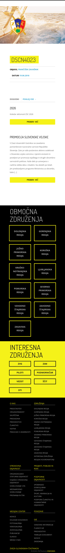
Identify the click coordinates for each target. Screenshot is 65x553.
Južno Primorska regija (44, 415)
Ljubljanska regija (42, 428)
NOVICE (37, 538)
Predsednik (15, 418)
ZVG (20, 363)
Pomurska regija (41, 431)
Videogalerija (16, 526)
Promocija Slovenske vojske (29, 137)
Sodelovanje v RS (17, 486)
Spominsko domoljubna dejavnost (40, 487)
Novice (13, 516)
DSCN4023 (23, 59)
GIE (35, 519)
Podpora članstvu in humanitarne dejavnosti (43, 502)
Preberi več (32, 122)
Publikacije (15, 533)
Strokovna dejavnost (15, 467)
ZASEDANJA (38, 541)
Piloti (20, 372)
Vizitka (13, 428)
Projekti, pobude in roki (43, 467)
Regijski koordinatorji (44, 459)
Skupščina (14, 415)
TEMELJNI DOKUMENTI (43, 535)
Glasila (13, 536)
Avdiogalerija (16, 530)
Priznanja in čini (17, 495)
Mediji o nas (15, 540)
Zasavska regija (41, 453)
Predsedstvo (15, 422)
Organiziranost (17, 412)
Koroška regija (41, 418)
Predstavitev (15, 408)
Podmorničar (45, 372)
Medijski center (17, 511)
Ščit (45, 381)
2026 (13, 108)
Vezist (20, 381)
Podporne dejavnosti (39, 478)
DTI (20, 390)
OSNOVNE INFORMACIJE (43, 525)
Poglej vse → (29, 99)
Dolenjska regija (41, 408)
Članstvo (14, 425)
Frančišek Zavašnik (24, 69)
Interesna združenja (43, 456)
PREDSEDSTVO (40, 531)
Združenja (39, 403)
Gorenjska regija (41, 412)
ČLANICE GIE (39, 528)
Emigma (51, 551)
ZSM (45, 363)
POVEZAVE (38, 511)
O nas (12, 403)
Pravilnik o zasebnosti (20, 432)
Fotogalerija (16, 523)
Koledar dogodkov (19, 520)
